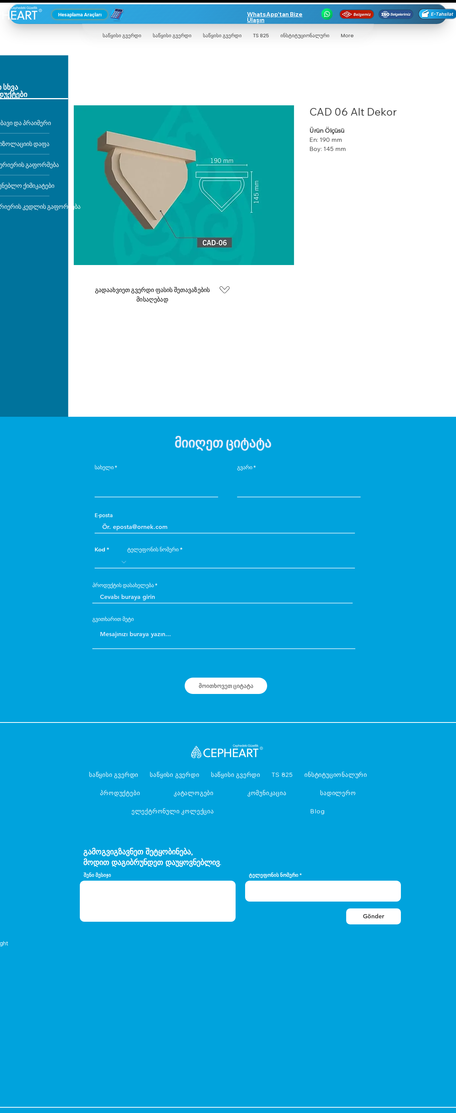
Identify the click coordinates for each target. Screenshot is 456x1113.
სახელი (104, 467)
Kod (100, 549)
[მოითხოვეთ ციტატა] (226, 686)
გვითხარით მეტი (113, 619)
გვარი (244, 467)
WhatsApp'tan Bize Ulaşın (274, 17)
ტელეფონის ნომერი (153, 549)
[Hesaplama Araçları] (80, 14)
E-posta (104, 515)
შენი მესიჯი (97, 875)
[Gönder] (373, 916)
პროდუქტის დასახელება (123, 585)
